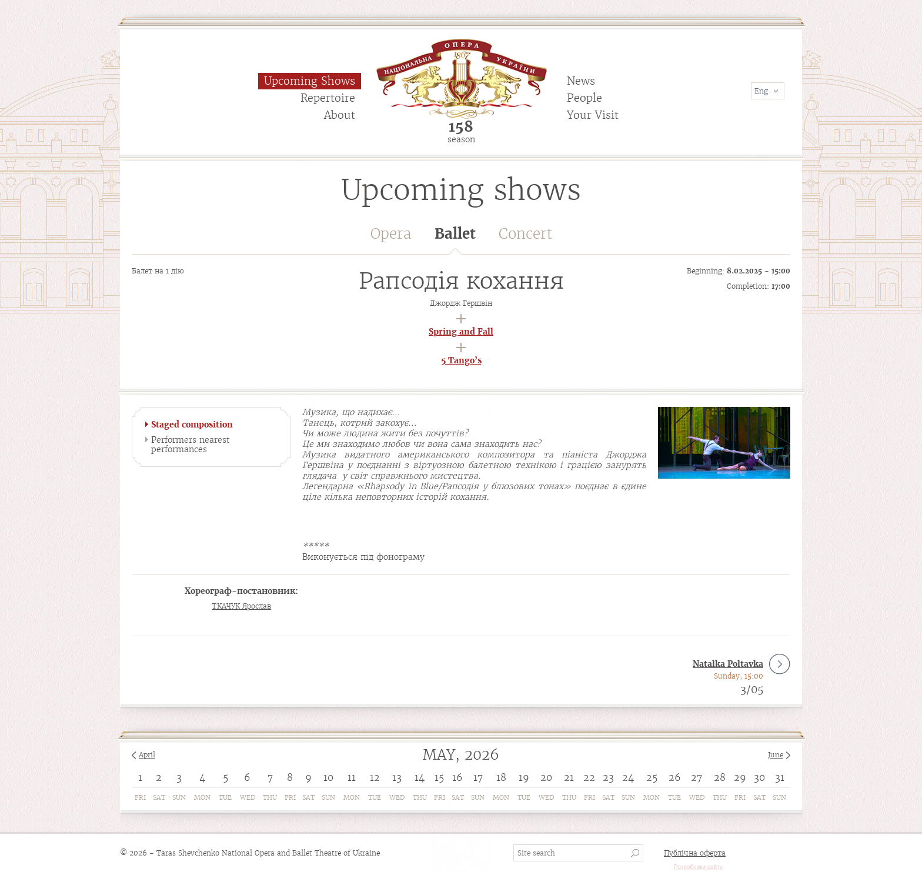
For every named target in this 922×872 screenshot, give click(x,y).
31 (779, 777)
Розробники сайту (698, 867)
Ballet (455, 240)
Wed (247, 797)
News (581, 81)
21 (569, 777)
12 (375, 777)
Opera (390, 234)
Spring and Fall (461, 331)
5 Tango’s (461, 360)
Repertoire (327, 98)
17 (478, 777)
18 (501, 777)
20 (546, 777)
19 (524, 777)
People (584, 98)
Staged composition (192, 424)
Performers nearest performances (190, 444)
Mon (202, 797)
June (775, 754)
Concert (526, 234)
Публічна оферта (695, 852)
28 (720, 777)
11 (352, 777)
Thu (270, 797)
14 (420, 777)
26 (675, 777)
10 (328, 777)
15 (439, 777)
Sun (179, 797)
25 (651, 777)
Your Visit (593, 115)
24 (628, 777)
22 (589, 777)
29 (740, 777)
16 (457, 777)
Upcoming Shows (309, 81)
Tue (225, 797)
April (147, 754)
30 (759, 777)
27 (696, 777)
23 (608, 777)
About (339, 115)
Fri (140, 797)
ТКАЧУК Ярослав (241, 606)
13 (397, 777)
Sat (159, 797)
